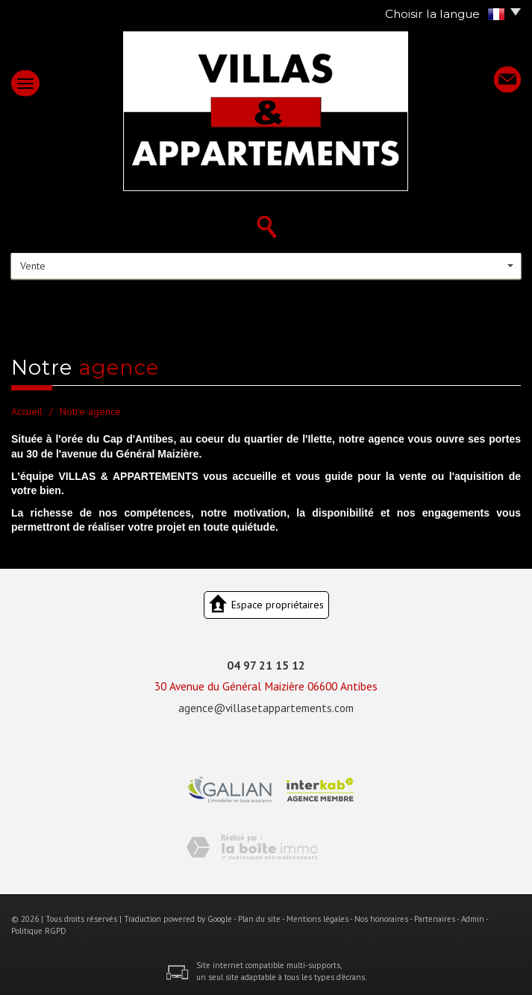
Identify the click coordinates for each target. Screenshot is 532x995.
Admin (472, 919)
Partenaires (434, 919)
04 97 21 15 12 (266, 665)
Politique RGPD (38, 931)
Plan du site (259, 919)
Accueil (27, 411)
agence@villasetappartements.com (266, 707)
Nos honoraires (381, 919)
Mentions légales (317, 919)
